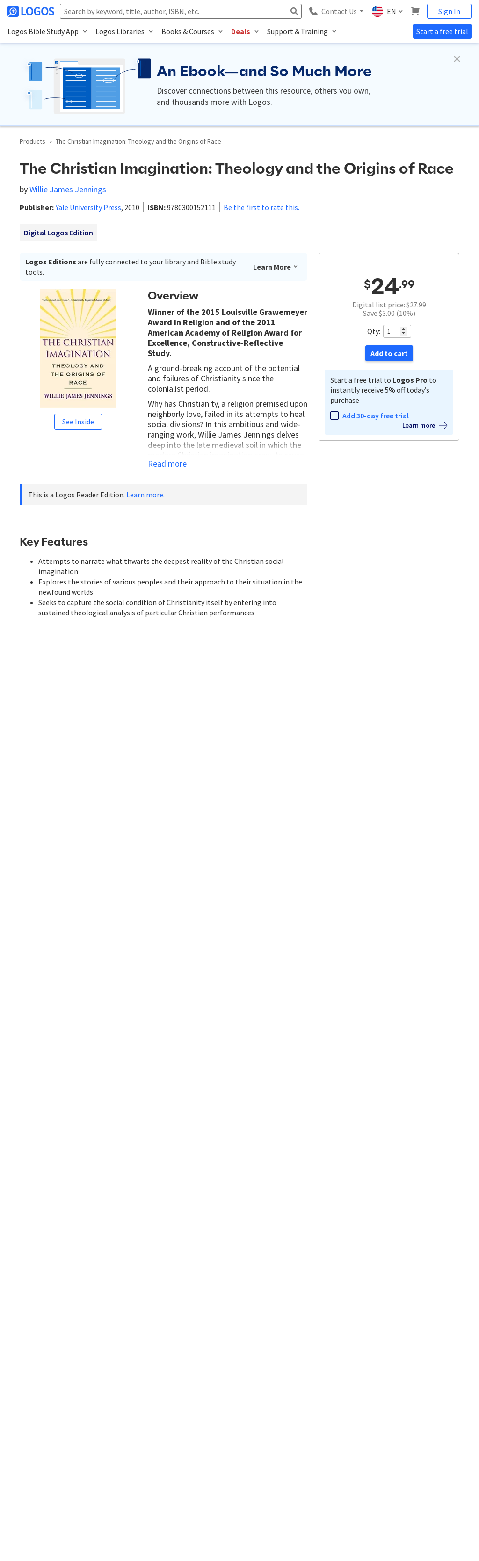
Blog (334, 1419)
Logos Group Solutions (197, 1436)
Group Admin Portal (193, 1452)
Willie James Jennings (67, 189)
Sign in (248, 1095)
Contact (17, 1404)
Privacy (83, 1510)
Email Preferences (190, 1419)
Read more (167, 464)
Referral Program (29, 1436)
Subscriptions (185, 1404)
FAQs (334, 1452)
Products (32, 141)
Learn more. (145, 494)
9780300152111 (90, 1011)
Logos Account (187, 1388)
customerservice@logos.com (94, 1325)
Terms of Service (27, 1452)
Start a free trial (442, 31)
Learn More (275, 266)
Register (283, 1095)
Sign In (449, 11)
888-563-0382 (25, 1325)
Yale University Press (88, 207)
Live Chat (339, 1468)
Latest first (96, 1067)
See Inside (78, 421)
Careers (16, 1419)
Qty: (373, 331)
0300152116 (143, 1011)
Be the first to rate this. (261, 207)
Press (14, 1468)
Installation (342, 1404)
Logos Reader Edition (135, 990)
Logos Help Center (351, 1388)
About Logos (23, 1388)
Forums (337, 1436)
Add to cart (389, 353)
